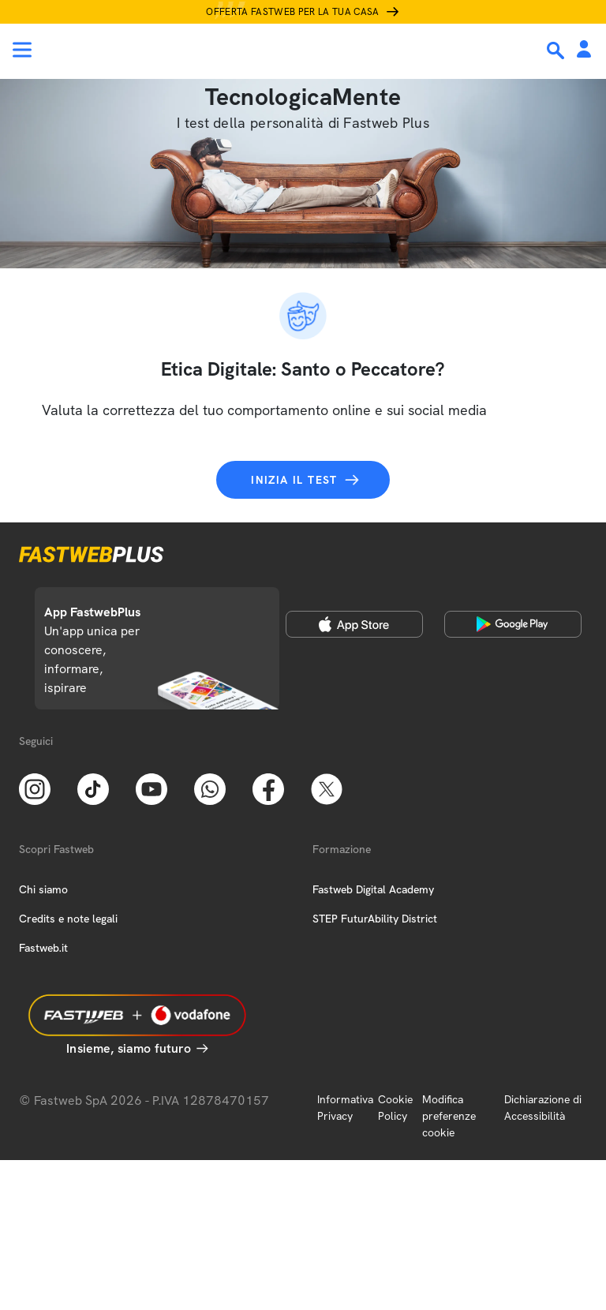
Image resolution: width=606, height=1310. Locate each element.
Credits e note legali (68, 918)
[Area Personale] (584, 50)
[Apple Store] (354, 624)
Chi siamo (43, 889)
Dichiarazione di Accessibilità (543, 1107)
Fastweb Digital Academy (373, 889)
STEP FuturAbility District (374, 918)
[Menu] (22, 49)
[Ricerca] (557, 50)
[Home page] (120, 50)
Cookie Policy (395, 1107)
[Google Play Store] (513, 624)
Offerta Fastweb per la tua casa (293, 12)
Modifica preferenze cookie (449, 1116)
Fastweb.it (43, 948)
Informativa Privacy (345, 1107)
